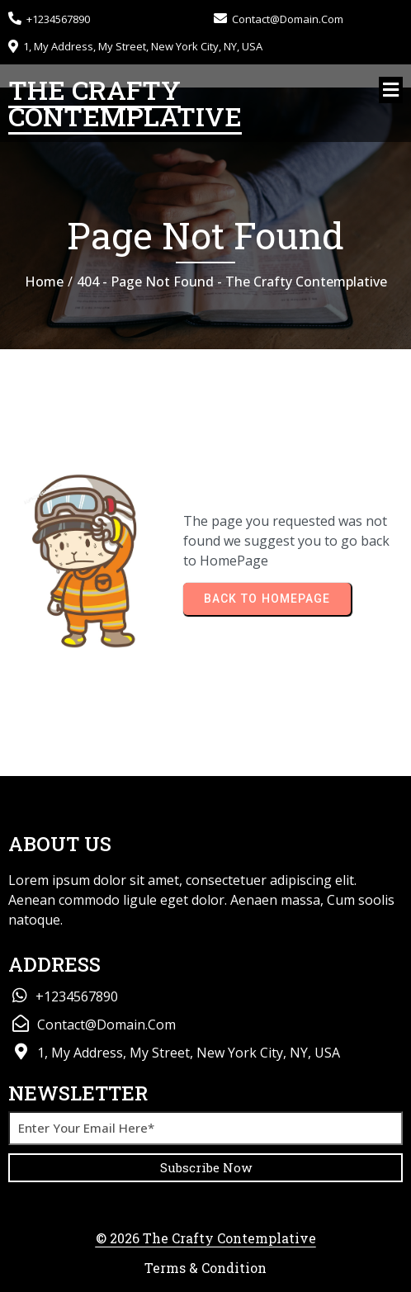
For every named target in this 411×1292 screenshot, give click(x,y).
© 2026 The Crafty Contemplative (206, 1238)
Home (44, 281)
